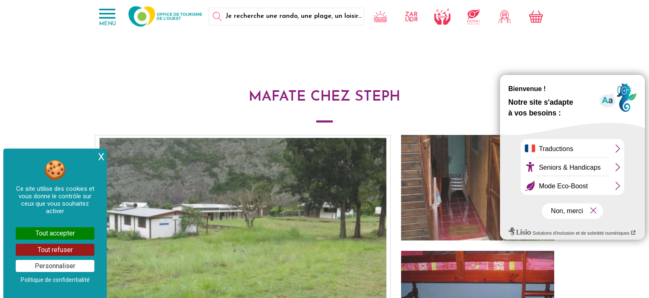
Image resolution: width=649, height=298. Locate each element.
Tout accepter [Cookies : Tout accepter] (55, 233)
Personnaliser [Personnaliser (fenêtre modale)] (55, 266)
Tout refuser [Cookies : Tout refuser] (55, 250)
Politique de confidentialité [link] (55, 279)
